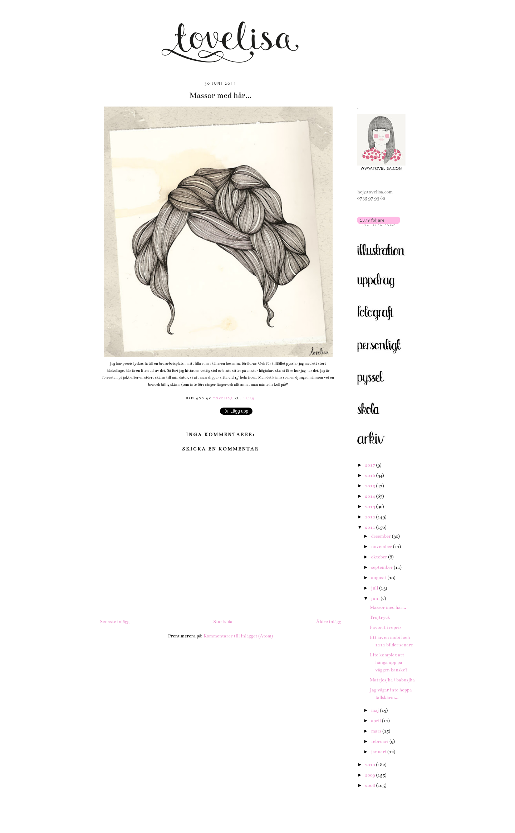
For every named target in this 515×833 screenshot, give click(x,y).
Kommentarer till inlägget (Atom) (238, 636)
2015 (370, 486)
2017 (370, 465)
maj (375, 710)
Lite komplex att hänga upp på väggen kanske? (389, 662)
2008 (370, 785)
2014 (370, 496)
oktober (379, 557)
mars (376, 731)
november (382, 546)
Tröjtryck (380, 617)
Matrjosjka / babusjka (392, 680)
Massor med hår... (388, 607)
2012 (370, 517)
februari (380, 741)
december (381, 536)
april (376, 721)
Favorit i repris (385, 627)
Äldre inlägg (328, 622)
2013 (370, 506)
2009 (370, 775)
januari (379, 752)
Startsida (222, 622)
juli (375, 588)
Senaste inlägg (114, 622)
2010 (370, 765)
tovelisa (224, 398)
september (382, 567)
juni (376, 598)
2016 (370, 475)
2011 (370, 527)
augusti (379, 578)
